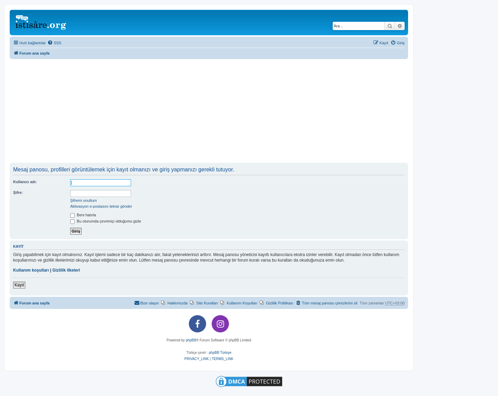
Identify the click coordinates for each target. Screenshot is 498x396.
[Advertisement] (209, 111)
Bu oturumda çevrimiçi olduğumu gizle (105, 221)
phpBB (191, 340)
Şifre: (18, 192)
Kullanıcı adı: (25, 182)
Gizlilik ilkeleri (66, 270)
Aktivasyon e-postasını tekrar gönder (101, 206)
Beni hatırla (83, 215)
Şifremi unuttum (83, 200)
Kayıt (19, 285)
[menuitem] (54, 43)
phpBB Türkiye (220, 353)
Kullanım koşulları (31, 270)
